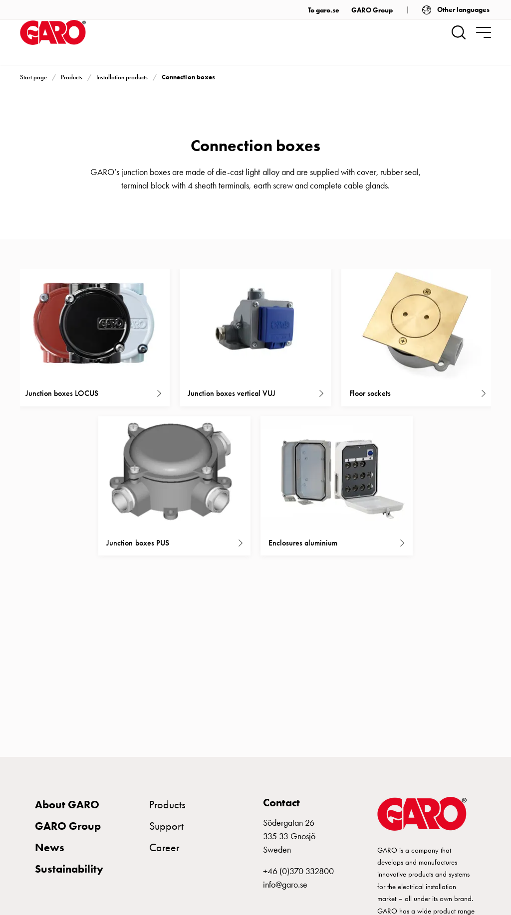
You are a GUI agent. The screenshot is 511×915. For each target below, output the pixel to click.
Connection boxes (188, 77)
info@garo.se (285, 884)
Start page (33, 77)
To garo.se (323, 10)
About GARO (67, 804)
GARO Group (372, 10)
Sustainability (69, 869)
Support (166, 826)
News (49, 847)
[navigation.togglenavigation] (483, 32)
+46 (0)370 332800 (298, 871)
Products (71, 77)
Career (164, 847)
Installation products (122, 77)
